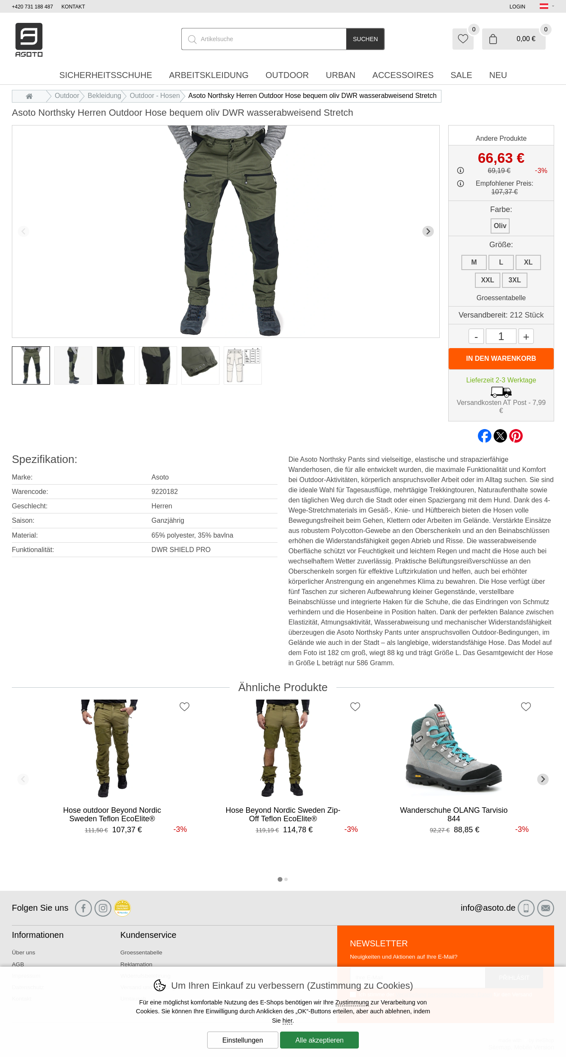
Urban (340, 75)
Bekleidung (104, 95)
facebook (484, 433)
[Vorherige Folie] (23, 231)
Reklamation (136, 964)
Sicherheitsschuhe (105, 75)
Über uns (23, 952)
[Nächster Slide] (428, 231)
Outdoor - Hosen (155, 95)
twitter (500, 433)
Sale (461, 75)
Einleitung (31, 95)
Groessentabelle (501, 297)
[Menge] (501, 336)
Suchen (365, 39)
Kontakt (73, 7)
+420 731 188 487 (32, 7)
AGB (18, 964)
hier (287, 1020)
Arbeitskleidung (209, 75)
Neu (498, 75)
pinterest (516, 433)
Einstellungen (242, 1040)
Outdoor (67, 95)
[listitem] (31, 365)
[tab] (279, 879)
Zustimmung (352, 1002)
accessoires (402, 75)
